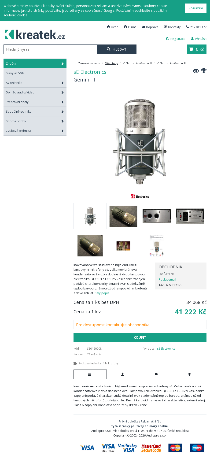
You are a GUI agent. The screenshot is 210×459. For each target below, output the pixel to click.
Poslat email (167, 279)
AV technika (35, 83)
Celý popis (102, 293)
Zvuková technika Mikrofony (96, 363)
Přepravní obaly (35, 102)
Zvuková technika (35, 131)
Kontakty (172, 27)
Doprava (150, 27)
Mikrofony (111, 63)
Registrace (175, 39)
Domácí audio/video (35, 92)
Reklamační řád (151, 421)
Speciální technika (35, 111)
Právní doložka (128, 421)
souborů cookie (15, 15)
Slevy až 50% (15, 73)
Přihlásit (198, 39)
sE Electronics (166, 348)
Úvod (112, 27)
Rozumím (195, 8)
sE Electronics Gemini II (33, 34)
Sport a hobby (35, 121)
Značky (35, 63)
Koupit (140, 337)
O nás (130, 27)
